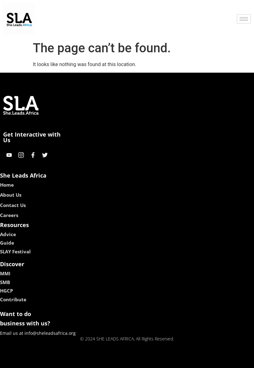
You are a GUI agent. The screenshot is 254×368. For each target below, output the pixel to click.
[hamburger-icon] (244, 18)
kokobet (87, 361)
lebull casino (111, 361)
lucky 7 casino (142, 361)
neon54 (167, 361)
